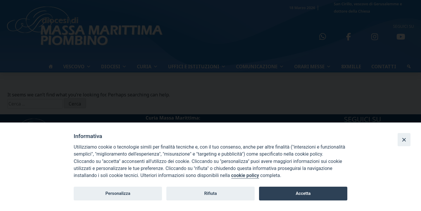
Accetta (303, 193)
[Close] (404, 139)
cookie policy (245, 175)
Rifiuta (210, 193)
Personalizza (117, 193)
